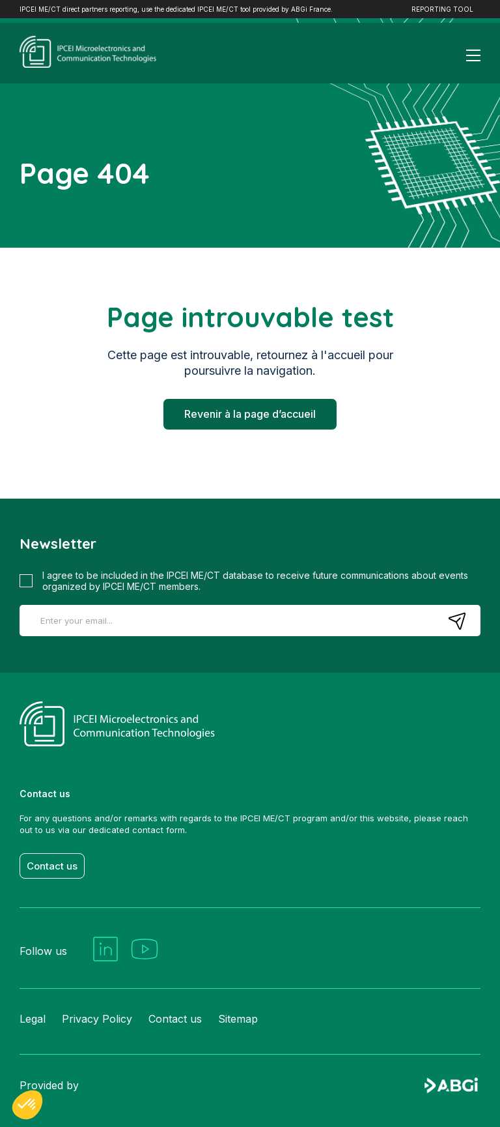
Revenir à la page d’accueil (250, 413)
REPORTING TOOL (442, 9)
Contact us (52, 866)
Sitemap (238, 1018)
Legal (33, 1018)
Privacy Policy (97, 1018)
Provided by (250, 1086)
